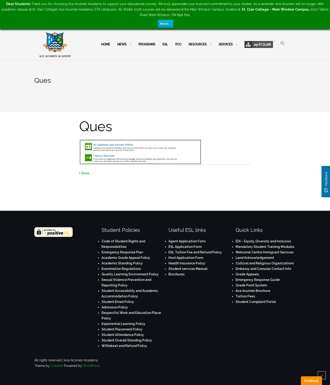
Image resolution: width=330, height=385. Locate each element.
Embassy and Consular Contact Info (263, 269)
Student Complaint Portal (256, 302)
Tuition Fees (245, 296)
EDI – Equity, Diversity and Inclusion (263, 241)
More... (165, 23)
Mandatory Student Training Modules (265, 247)
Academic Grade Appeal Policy (126, 258)
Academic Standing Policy (122, 263)
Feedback (311, 380)
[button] (282, 47)
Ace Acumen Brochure (253, 291)
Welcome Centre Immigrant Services (265, 252)
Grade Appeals (247, 274)
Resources (198, 44)
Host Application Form (185, 258)
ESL (165, 44)
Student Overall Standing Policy (127, 340)
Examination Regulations (121, 269)
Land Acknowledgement (255, 258)
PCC (178, 44)
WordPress (91, 366)
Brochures (176, 274)
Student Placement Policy (122, 329)
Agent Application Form (187, 241)
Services (226, 44)
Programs (146, 44)
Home (105, 44)
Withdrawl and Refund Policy (124, 346)
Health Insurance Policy (186, 263)
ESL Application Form (185, 247)
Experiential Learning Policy (123, 324)
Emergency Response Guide (258, 280)
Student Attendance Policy (123, 335)
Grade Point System (251, 285)
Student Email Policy (118, 302)
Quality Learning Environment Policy (130, 274)
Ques (85, 173)
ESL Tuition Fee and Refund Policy (195, 252)
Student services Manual (187, 269)
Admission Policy (115, 307)
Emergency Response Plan (122, 252)
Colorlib (57, 366)
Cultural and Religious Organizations (265, 263)
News (121, 44)
